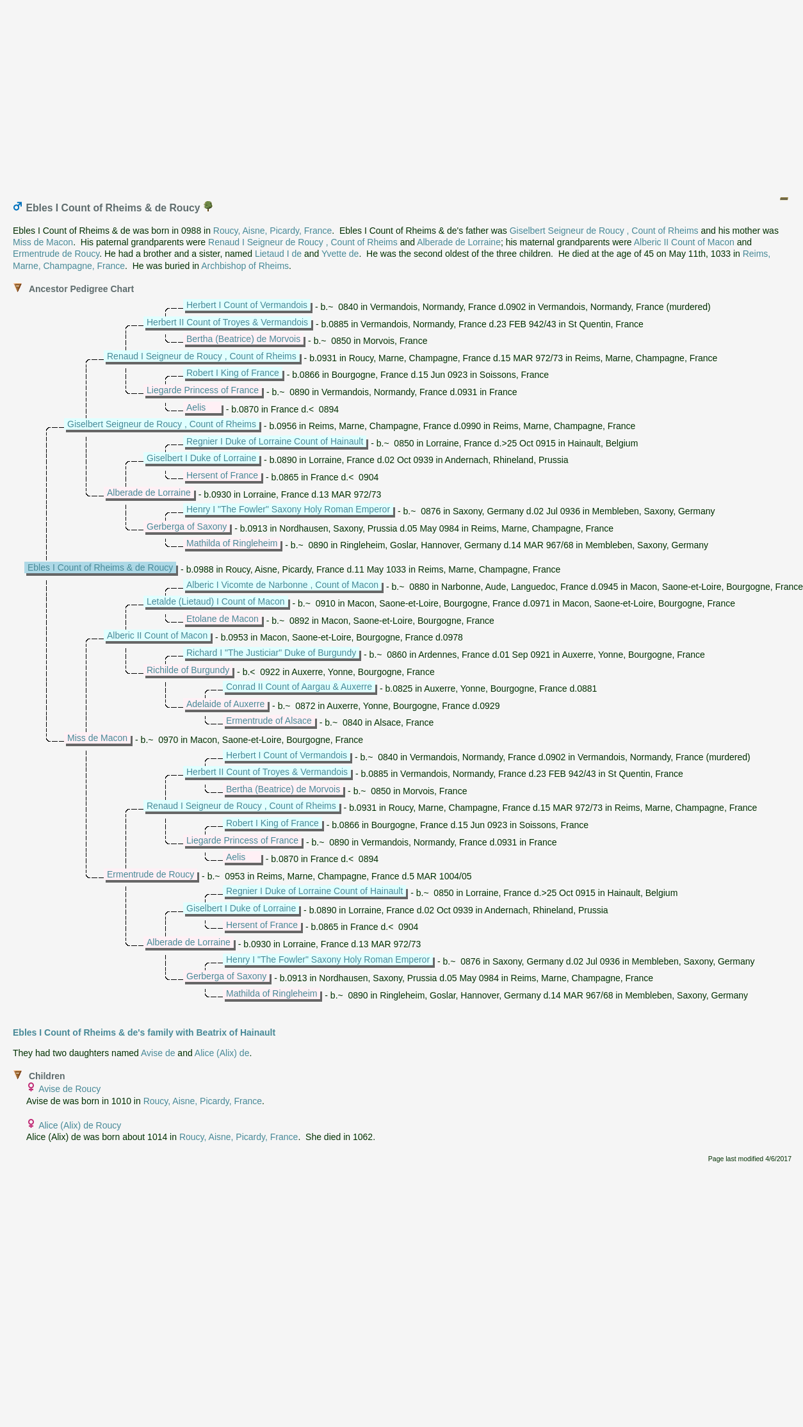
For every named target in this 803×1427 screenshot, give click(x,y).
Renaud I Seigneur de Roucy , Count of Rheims (303, 242)
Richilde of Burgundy (188, 670)
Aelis (196, 407)
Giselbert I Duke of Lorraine (201, 458)
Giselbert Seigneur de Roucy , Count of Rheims (604, 230)
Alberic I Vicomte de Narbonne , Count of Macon (282, 585)
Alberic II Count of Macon (684, 242)
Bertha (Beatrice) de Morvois (243, 339)
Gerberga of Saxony (187, 526)
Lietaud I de (278, 254)
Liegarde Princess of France (203, 390)
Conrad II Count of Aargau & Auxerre (299, 686)
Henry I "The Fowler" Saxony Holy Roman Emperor (288, 509)
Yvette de (340, 254)
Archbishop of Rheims (245, 266)
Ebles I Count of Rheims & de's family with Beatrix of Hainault (144, 1032)
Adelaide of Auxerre (225, 704)
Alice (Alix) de (222, 1053)
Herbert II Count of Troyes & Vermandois (227, 322)
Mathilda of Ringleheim (231, 543)
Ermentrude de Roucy (56, 254)
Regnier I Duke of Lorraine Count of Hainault (274, 441)
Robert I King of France (232, 373)
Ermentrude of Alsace (269, 720)
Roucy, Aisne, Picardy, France (272, 230)
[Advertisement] (402, 94)
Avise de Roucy (69, 1089)
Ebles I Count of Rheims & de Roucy (100, 567)
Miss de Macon (43, 242)
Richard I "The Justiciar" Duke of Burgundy (271, 653)
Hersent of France (222, 475)
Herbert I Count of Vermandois (246, 305)
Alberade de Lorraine (459, 242)
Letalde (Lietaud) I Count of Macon (216, 601)
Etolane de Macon (222, 619)
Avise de (158, 1053)
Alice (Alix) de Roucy (79, 1125)
